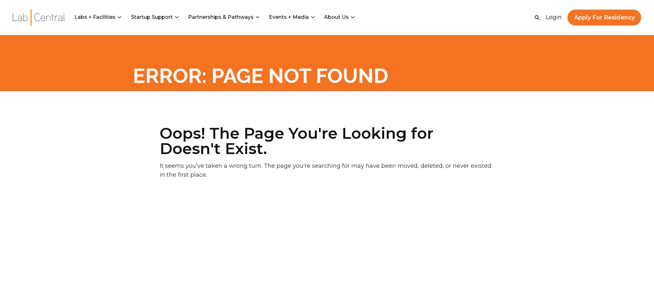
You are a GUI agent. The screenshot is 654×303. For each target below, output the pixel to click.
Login (554, 17)
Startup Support (155, 17)
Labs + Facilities (97, 17)
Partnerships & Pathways (223, 17)
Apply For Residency (604, 17)
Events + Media (292, 17)
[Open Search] (537, 17)
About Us (339, 17)
